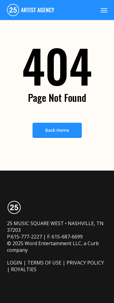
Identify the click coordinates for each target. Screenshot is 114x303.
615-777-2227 (26, 236)
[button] (104, 10)
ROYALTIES (23, 269)
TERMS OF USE (44, 262)
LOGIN (14, 262)
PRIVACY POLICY (85, 262)
